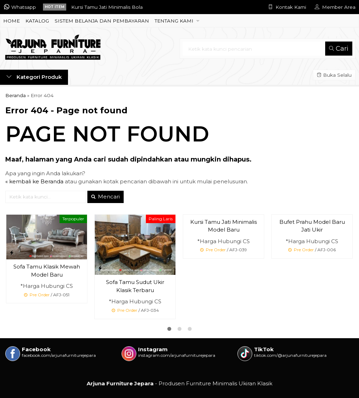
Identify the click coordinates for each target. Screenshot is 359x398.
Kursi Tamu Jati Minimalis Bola (107, 7)
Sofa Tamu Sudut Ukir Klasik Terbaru (135, 286)
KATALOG (37, 21)
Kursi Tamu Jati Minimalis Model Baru (223, 226)
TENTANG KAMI (174, 21)
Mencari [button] (105, 196)
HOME (11, 21)
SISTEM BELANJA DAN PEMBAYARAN (102, 21)
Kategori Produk (34, 77)
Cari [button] (338, 48)
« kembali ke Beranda (34, 181)
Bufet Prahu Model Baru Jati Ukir (312, 226)
